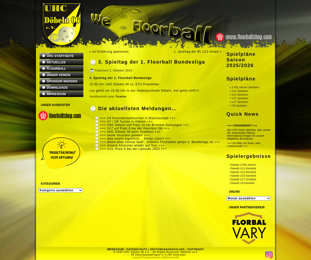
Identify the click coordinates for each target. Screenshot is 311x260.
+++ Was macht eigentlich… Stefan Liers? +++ (135, 138)
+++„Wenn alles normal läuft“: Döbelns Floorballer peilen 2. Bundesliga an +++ (160, 142)
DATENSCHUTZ (137, 249)
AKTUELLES (56, 62)
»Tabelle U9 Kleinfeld (241, 183)
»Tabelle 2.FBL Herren (242, 164)
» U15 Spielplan (238, 98)
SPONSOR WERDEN (62, 81)
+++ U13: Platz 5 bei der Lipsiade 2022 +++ (133, 149)
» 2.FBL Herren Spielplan (244, 87)
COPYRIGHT (195, 249)
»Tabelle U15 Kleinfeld (242, 175)
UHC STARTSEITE (60, 56)
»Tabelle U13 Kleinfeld (242, 172)
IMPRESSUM (56, 94)
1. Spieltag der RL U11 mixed (196, 51)
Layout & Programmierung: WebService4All (155, 257)
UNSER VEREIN (58, 75)
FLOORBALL (56, 68)
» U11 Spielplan (238, 90)
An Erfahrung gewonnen (110, 51)
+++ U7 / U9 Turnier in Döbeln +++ (126, 121)
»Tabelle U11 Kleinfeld (242, 168)
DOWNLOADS (57, 87)
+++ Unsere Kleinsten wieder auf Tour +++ (132, 145)
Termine (121, 96)
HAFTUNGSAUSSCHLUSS (167, 249)
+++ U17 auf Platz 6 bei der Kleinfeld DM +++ (135, 128)
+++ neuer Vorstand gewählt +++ (125, 135)
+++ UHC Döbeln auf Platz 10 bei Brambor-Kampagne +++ (144, 125)
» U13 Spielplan (238, 94)
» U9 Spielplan (238, 105)
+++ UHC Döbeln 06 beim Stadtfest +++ (130, 132)
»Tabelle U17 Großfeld (242, 179)
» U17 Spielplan (238, 101)
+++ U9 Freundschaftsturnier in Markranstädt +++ (137, 118)
